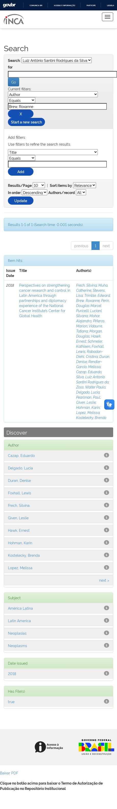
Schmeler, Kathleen (89, 343)
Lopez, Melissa (88, 412)
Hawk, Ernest (19, 530)
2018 (12, 673)
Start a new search (26, 121)
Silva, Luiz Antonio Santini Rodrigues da (92, 379)
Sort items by (61, 186)
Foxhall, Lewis (19, 492)
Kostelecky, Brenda (91, 417)
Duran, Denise (19, 480)
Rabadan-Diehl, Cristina (89, 354)
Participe (91, 5)
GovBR (9, 5)
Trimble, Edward (97, 295)
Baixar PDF (9, 772)
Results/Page (20, 186)
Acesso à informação (64, 5)
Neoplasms (17, 645)
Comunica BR (36, 5)
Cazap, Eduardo (88, 371)
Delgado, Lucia (88, 391)
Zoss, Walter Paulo (91, 386)
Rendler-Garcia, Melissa (89, 364)
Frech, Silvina (86, 285)
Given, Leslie (86, 402)
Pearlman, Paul (88, 397)
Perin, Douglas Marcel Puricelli (93, 305)
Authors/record (61, 193)
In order (14, 193)
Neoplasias (17, 633)
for (10, 67)
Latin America (19, 620)
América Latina (20, 608)
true (11, 701)
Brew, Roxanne (88, 300)
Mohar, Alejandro (88, 318)
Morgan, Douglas (89, 333)
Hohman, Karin (88, 407)
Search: (14, 61)
